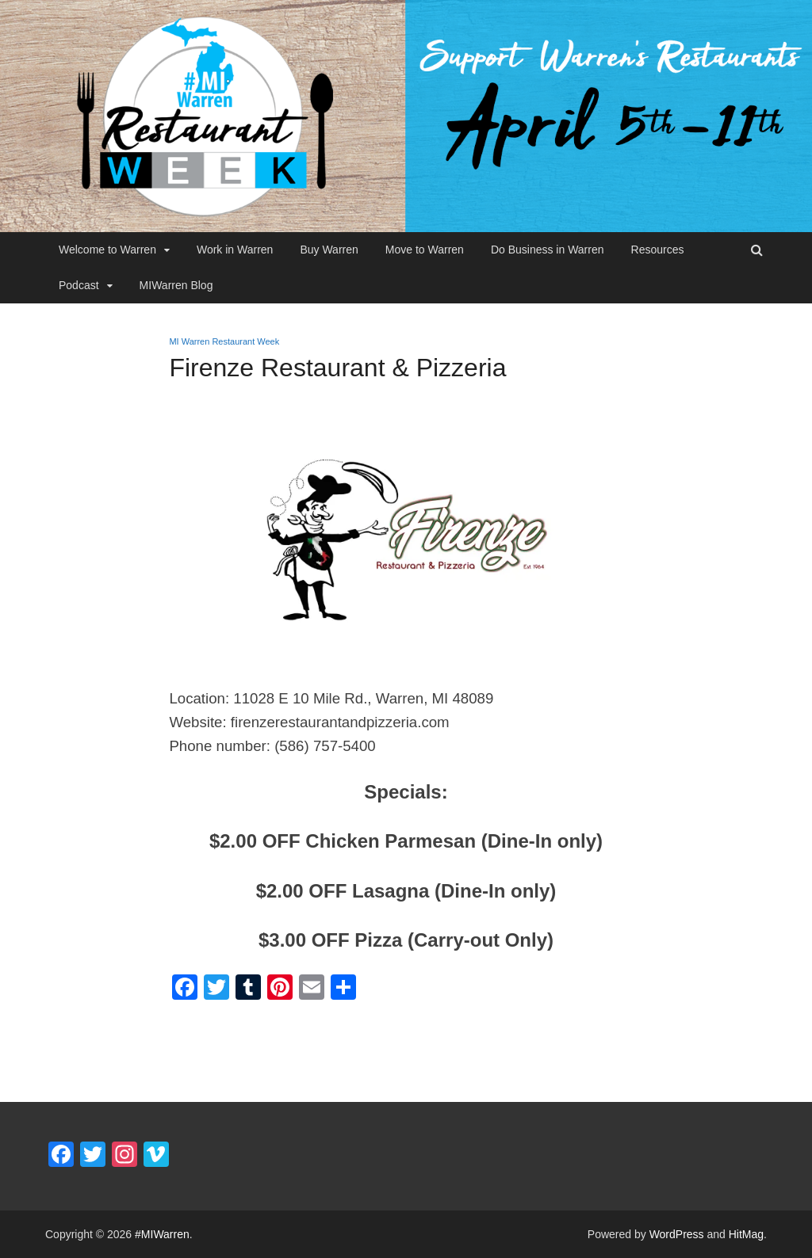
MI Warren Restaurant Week (224, 341)
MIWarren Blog (176, 285)
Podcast (79, 285)
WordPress (676, 1234)
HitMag (746, 1234)
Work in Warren (235, 249)
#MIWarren (162, 1234)
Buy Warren (329, 249)
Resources (657, 249)
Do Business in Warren (547, 249)
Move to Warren (424, 249)
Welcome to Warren (107, 249)
